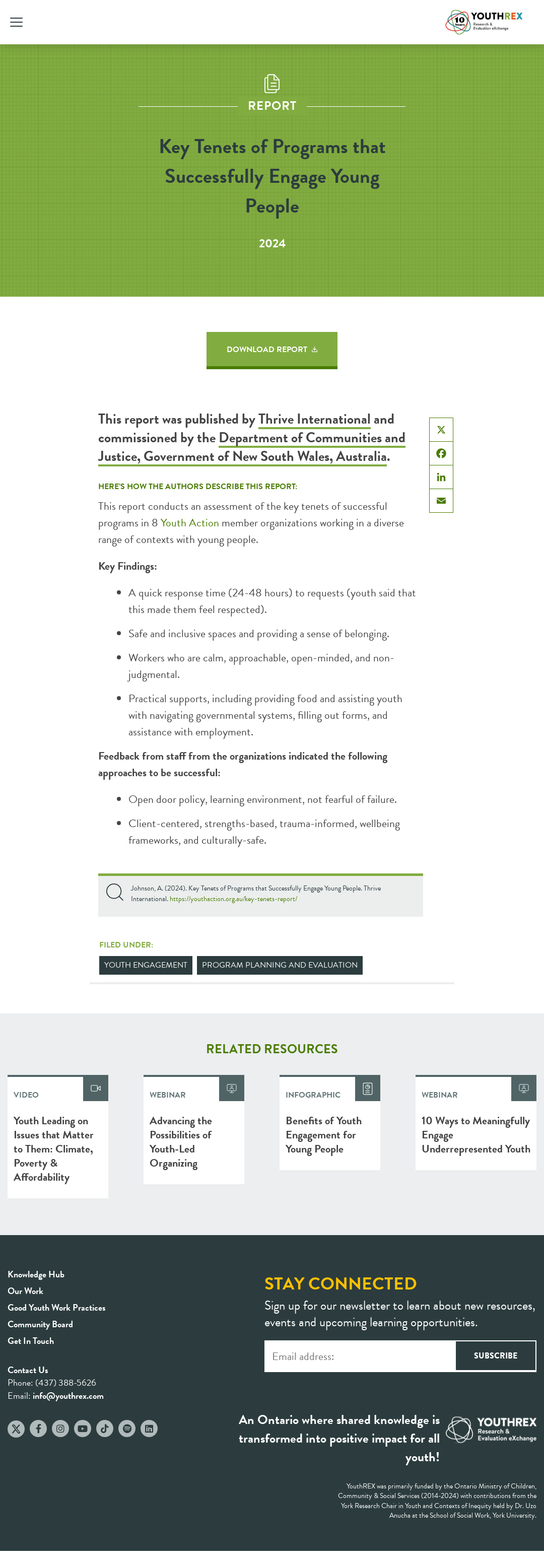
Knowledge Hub (36, 1274)
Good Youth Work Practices (57, 1307)
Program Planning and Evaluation (280, 965)
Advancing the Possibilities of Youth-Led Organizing (181, 1141)
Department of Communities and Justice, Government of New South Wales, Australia (251, 446)
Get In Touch (31, 1340)
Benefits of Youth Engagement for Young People (324, 1134)
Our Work (25, 1291)
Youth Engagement (145, 965)
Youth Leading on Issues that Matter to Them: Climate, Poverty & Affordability (54, 1148)
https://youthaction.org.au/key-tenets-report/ (233, 899)
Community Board (40, 1324)
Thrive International (314, 419)
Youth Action (190, 522)
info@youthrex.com (68, 1395)
